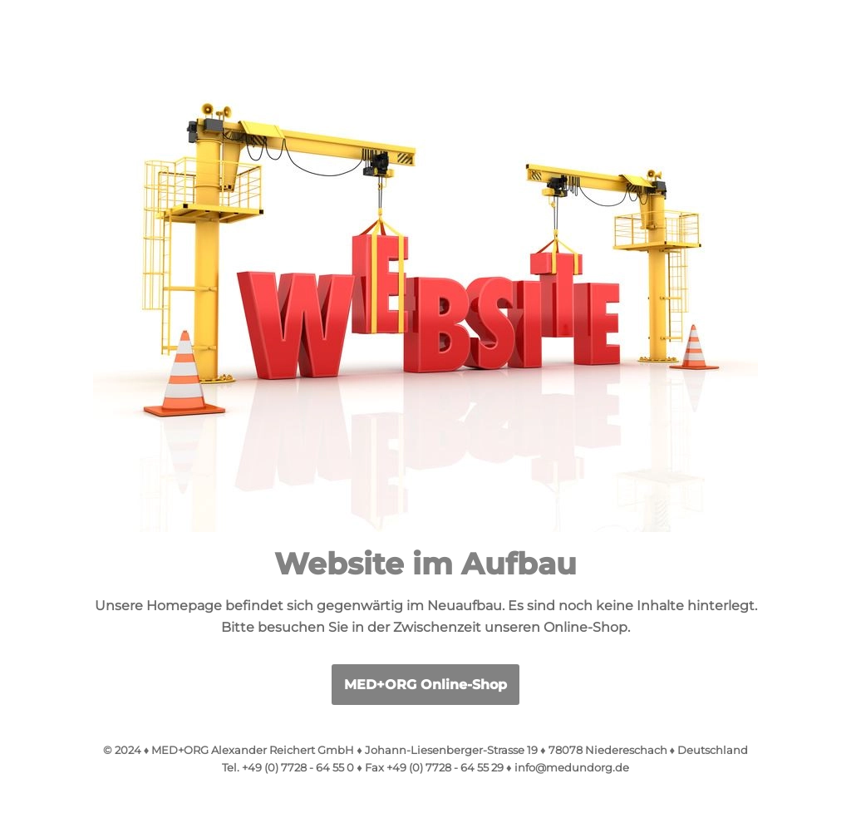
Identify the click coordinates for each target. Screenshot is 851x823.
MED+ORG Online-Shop (425, 684)
